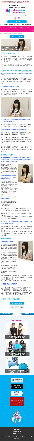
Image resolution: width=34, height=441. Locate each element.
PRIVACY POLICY (17, 431)
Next (20, 37)
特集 (5, 24)
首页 (2, 24)
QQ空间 (8, 53)
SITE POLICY (17, 429)
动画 (6, 33)
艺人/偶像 (16, 33)
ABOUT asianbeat (17, 433)
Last (22, 307)
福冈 (1, 33)
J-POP (20, 33)
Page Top (27, 314)
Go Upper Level (6, 314)
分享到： (3, 53)
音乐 (4, 33)
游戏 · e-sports (11, 33)
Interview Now (10, 24)
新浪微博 (12, 53)
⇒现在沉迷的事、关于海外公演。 (11, 299)
